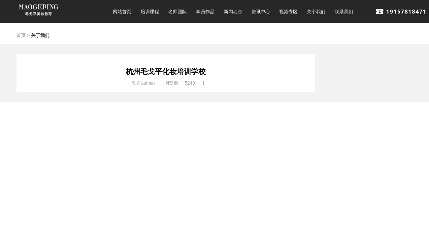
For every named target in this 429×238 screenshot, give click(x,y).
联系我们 (344, 11)
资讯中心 (260, 11)
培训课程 (150, 11)
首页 (21, 35)
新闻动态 (233, 11)
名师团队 (177, 11)
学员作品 (205, 11)
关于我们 (316, 11)
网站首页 (122, 11)
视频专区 (288, 11)
